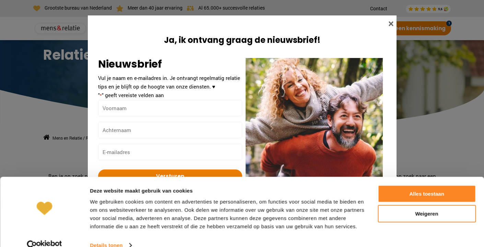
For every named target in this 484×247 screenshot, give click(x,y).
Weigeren (426, 202)
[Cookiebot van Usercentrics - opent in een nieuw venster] (44, 233)
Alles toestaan (426, 182)
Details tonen (106, 233)
